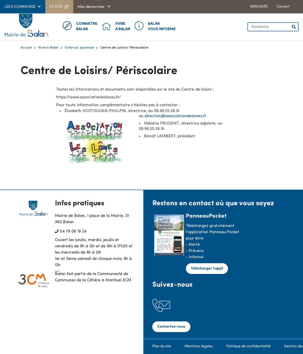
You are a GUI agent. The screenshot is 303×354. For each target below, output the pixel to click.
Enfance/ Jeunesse (79, 47)
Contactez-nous (171, 327)
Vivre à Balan (48, 47)
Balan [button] (86, 26)
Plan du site (161, 346)
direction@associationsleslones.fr (175, 116)
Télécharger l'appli (207, 268)
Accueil (26, 47)
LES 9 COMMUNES (19, 7)
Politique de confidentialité (248, 346)
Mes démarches (91, 7)
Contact (283, 6)
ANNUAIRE (259, 6)
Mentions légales (199, 346)
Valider (294, 26)
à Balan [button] (122, 26)
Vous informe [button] (162, 26)
